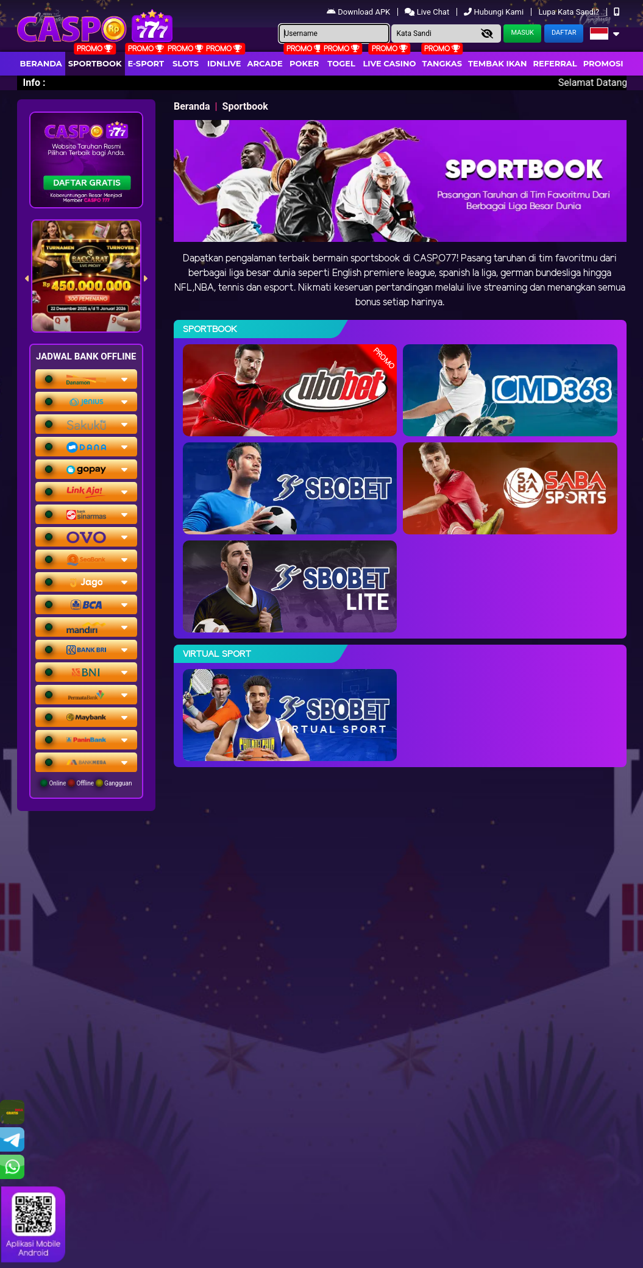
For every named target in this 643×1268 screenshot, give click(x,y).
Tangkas (442, 63)
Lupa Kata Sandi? (569, 11)
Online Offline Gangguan (86, 783)
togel (341, 63)
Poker (304, 63)
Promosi (603, 63)
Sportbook (95, 63)
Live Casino (389, 63)
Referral (555, 63)
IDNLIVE (224, 63)
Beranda (41, 63)
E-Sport (146, 63)
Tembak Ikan (497, 63)
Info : (34, 82)
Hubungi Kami (494, 11)
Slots (185, 63)
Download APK (359, 11)
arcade (265, 63)
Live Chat (428, 11)
